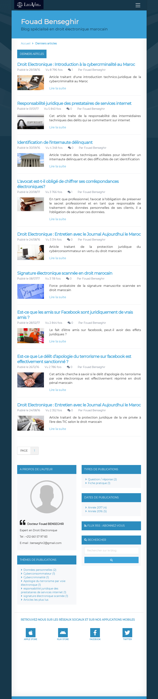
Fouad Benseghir (94, 69)
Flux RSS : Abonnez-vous (106, 525)
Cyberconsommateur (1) (39, 573)
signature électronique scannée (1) (46, 596)
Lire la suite (57, 88)
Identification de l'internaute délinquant (54, 142)
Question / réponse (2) (102, 479)
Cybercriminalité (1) (36, 577)
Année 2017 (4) (97, 507)
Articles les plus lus (36, 599)
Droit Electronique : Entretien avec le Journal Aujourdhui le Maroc (79, 234)
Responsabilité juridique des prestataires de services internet (74, 103)
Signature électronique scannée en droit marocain (64, 273)
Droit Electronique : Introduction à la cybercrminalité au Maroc (76, 64)
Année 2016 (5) (97, 511)
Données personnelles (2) (40, 570)
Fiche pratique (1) (99, 483)
